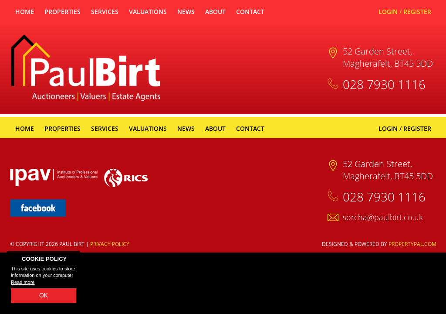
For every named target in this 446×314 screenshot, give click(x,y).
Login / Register (404, 11)
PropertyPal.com (412, 244)
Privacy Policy (109, 244)
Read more (22, 282)
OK (43, 295)
